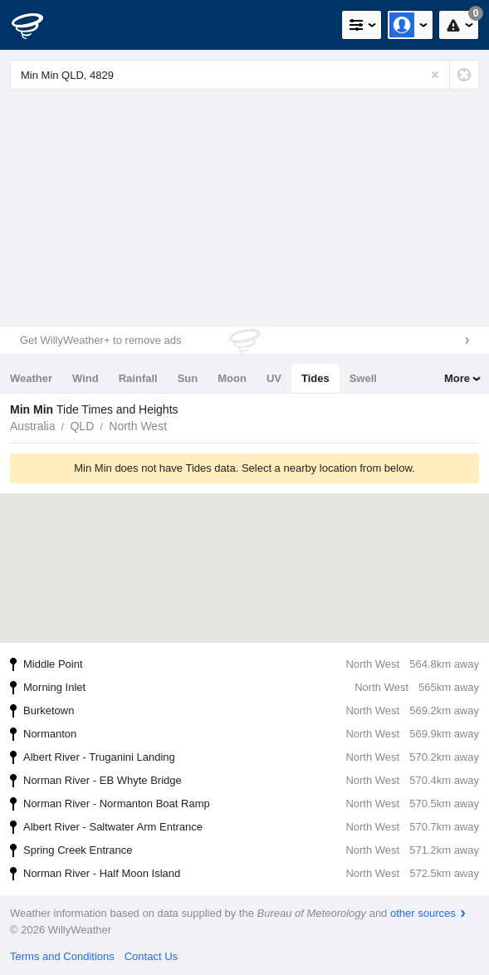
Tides (315, 378)
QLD (82, 426)
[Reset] (435, 74)
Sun (188, 378)
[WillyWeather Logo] (37, 24)
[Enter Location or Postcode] (244, 75)
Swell (363, 378)
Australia (32, 426)
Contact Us (151, 956)
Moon (232, 378)
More (457, 378)
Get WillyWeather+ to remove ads (100, 340)
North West (138, 426)
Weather (31, 378)
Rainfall (138, 378)
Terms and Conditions (62, 956)
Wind (85, 378)
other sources (423, 913)
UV (274, 378)
